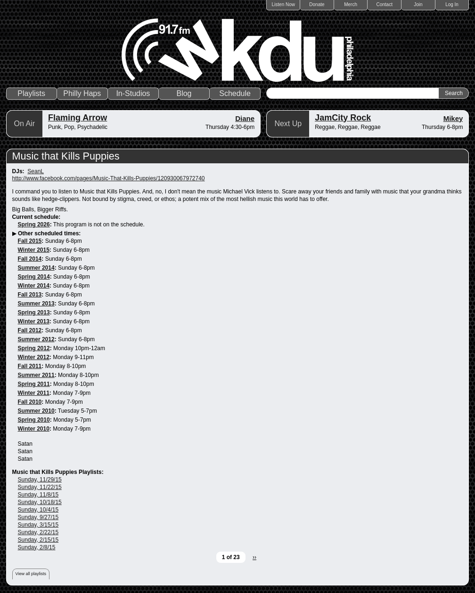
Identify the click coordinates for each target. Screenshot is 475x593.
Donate (316, 4)
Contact (385, 4)
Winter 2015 (33, 250)
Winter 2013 (33, 321)
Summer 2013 (36, 303)
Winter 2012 (33, 357)
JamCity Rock (343, 117)
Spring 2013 (34, 312)
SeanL (35, 171)
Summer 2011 (36, 375)
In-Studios (133, 93)
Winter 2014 (33, 285)
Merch (350, 4)
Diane (244, 118)
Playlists (31, 93)
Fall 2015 (30, 241)
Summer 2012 (36, 339)
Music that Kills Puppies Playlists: (58, 472)
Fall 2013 (30, 294)
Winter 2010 (33, 428)
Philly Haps (82, 93)
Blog (183, 93)
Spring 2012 (34, 348)
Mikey (453, 118)
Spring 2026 (34, 224)
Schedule (235, 93)
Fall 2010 (30, 402)
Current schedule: (36, 217)
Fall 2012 (30, 330)
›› (254, 557)
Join (418, 4)
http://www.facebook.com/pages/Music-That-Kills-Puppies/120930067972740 (108, 178)
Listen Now (283, 4)
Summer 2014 (36, 267)
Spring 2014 (34, 276)
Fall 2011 (30, 366)
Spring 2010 (34, 420)
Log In (452, 4)
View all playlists (31, 573)
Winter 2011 (33, 393)
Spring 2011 (34, 384)
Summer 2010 (36, 411)
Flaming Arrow (77, 117)
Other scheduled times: (49, 233)
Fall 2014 (30, 259)
